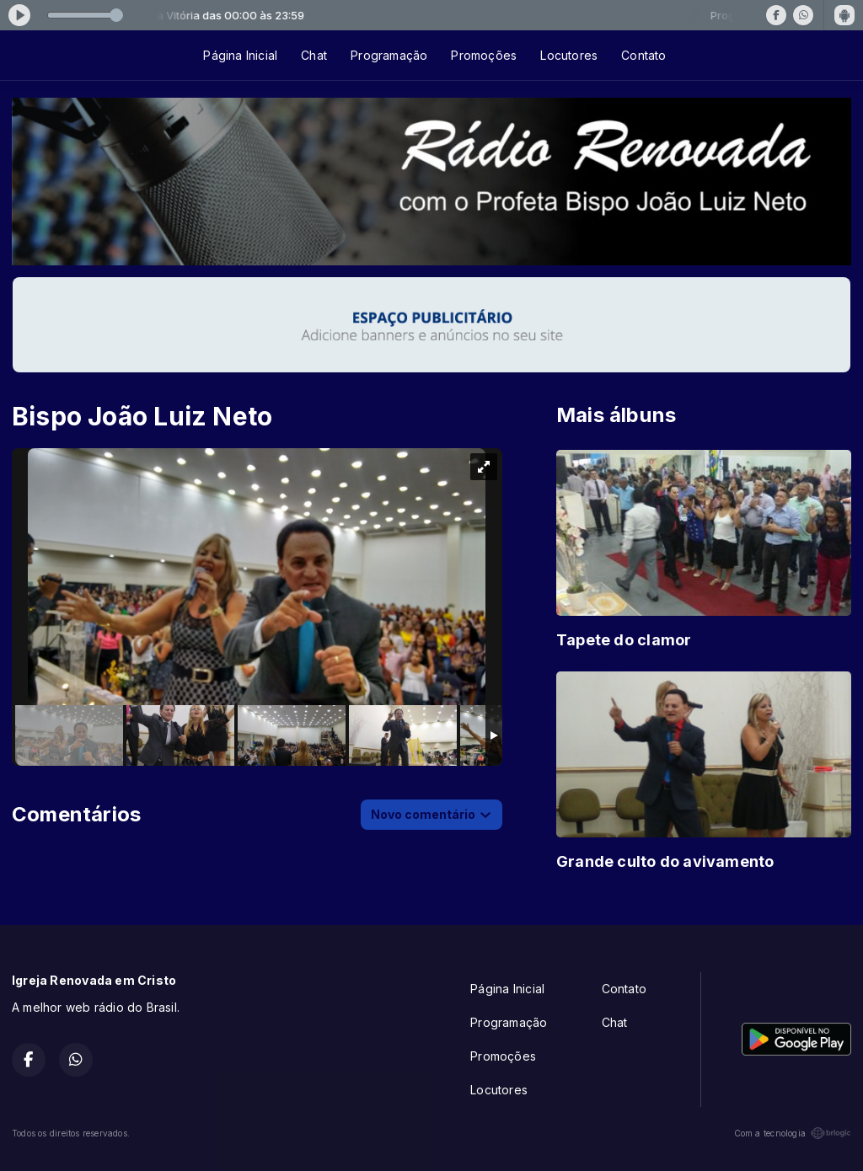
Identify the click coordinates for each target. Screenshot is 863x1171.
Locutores (569, 55)
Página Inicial (240, 55)
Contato (643, 55)
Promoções (484, 55)
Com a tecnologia (792, 1133)
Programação (389, 55)
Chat (314, 55)
